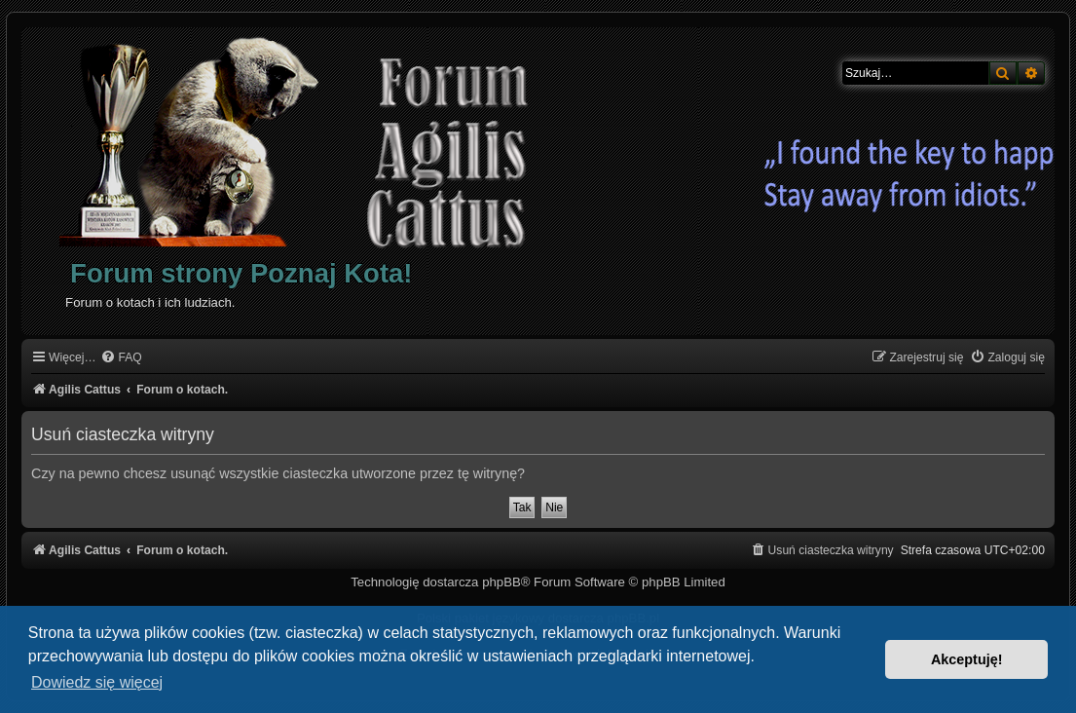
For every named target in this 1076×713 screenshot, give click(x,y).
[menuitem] (120, 358)
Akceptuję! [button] (967, 659)
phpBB (501, 582)
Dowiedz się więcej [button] (97, 682)
